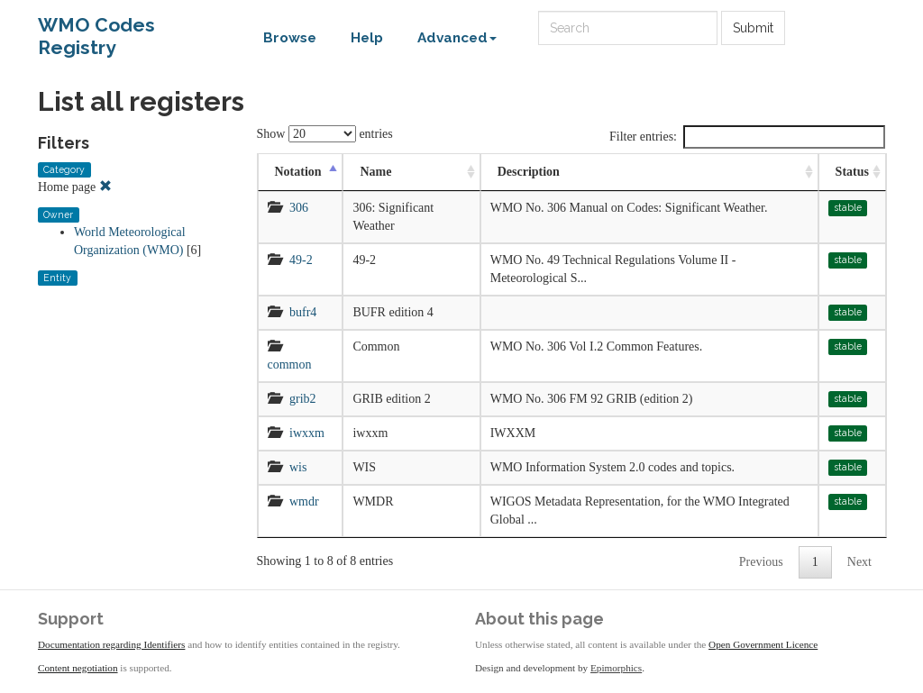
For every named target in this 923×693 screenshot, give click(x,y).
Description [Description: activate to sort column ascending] (529, 171)
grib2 (302, 399)
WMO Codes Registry (96, 29)
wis (297, 467)
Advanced (457, 38)
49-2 (301, 260)
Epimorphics (616, 667)
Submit (753, 28)
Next (859, 562)
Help (367, 38)
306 (298, 207)
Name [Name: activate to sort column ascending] (375, 171)
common (290, 364)
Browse (289, 38)
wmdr (304, 501)
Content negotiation (78, 667)
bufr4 (302, 312)
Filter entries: (747, 137)
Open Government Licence (763, 644)
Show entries (325, 133)
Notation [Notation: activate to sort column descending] (298, 171)
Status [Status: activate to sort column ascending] (852, 171)
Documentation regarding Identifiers (111, 644)
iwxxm (306, 433)
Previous (761, 562)
